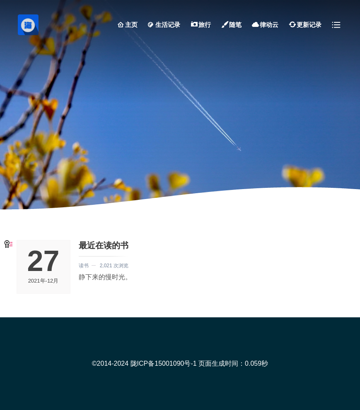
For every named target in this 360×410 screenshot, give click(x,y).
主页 (127, 24)
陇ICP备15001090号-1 (163, 363)
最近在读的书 (103, 245)
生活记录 (163, 24)
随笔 (231, 24)
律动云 (264, 24)
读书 (84, 266)
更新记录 (304, 24)
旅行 (200, 24)
